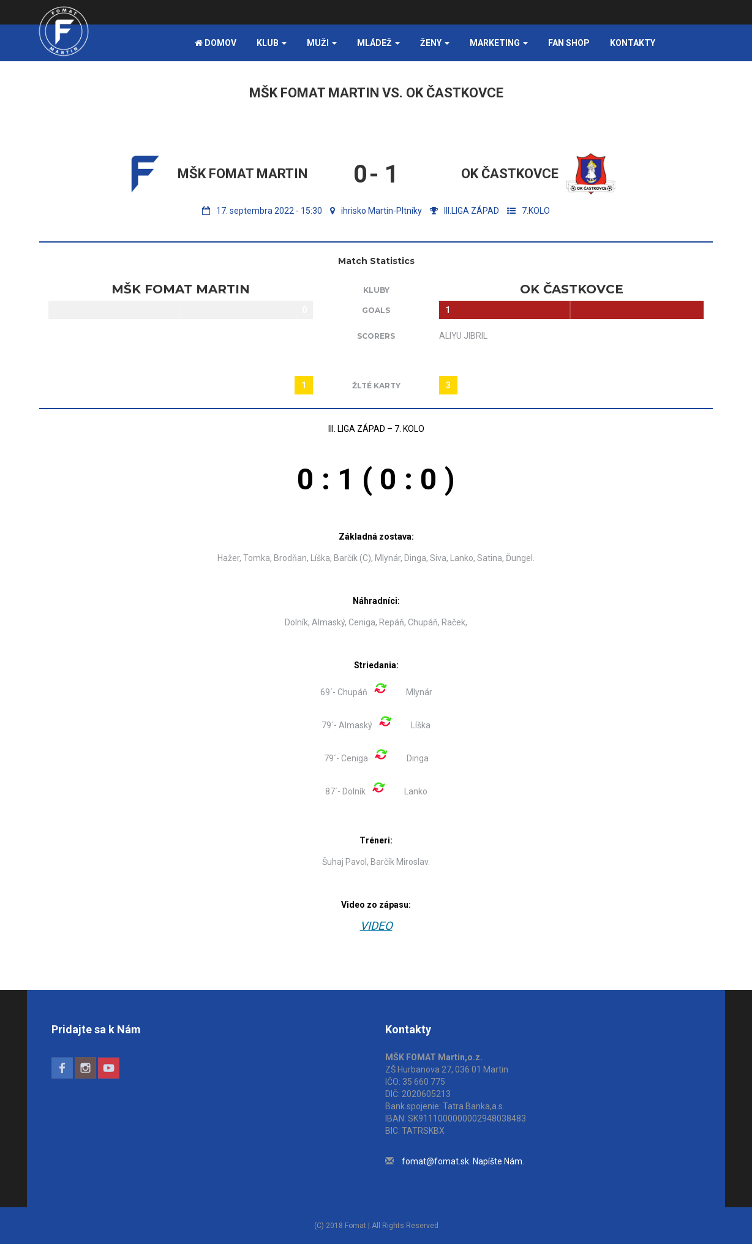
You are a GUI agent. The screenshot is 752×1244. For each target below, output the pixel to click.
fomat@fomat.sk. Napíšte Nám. (463, 1161)
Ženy (434, 43)
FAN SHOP (569, 43)
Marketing (499, 43)
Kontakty (632, 43)
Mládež (378, 43)
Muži (322, 43)
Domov (215, 43)
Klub (272, 43)
